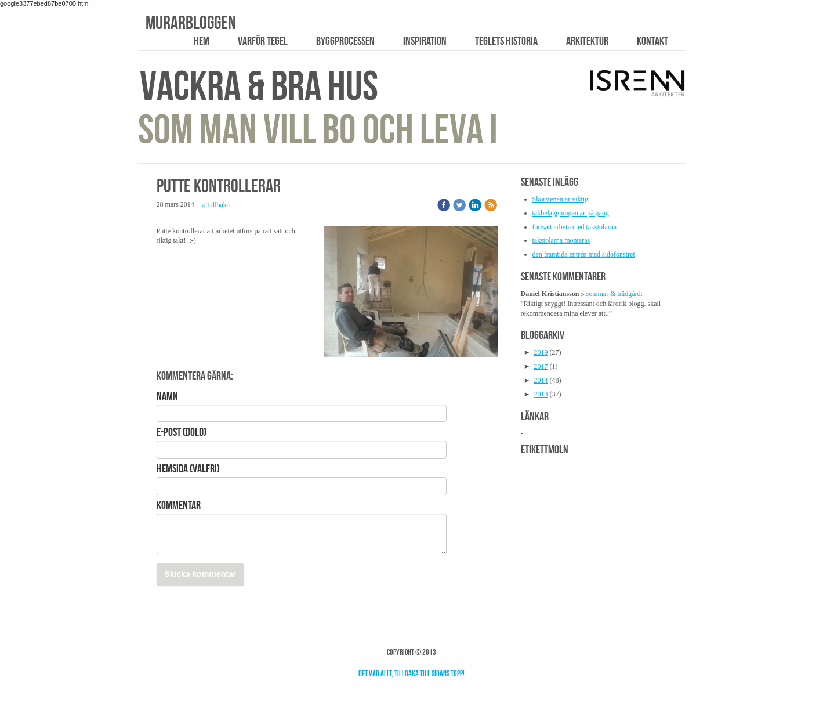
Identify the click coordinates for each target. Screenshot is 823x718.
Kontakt (652, 40)
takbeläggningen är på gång (570, 213)
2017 (541, 366)
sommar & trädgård (613, 294)
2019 (541, 352)
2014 (541, 380)
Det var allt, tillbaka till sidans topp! (411, 673)
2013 (541, 394)
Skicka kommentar (201, 574)
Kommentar (179, 505)
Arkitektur (587, 40)
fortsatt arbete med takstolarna (574, 227)
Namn (167, 395)
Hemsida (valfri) (188, 468)
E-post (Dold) (181, 431)
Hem (201, 40)
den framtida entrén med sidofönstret (583, 254)
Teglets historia (506, 40)
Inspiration (425, 40)
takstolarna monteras (561, 240)
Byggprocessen (345, 40)
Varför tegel (263, 40)
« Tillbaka (216, 205)
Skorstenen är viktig (560, 199)
